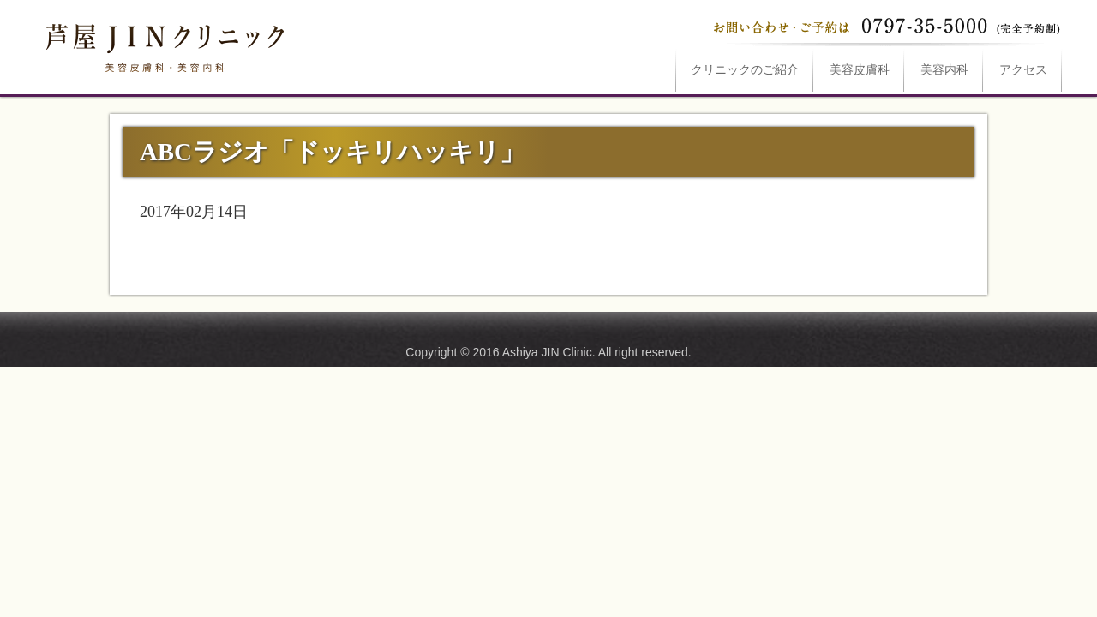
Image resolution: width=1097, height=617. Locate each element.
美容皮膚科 (860, 69)
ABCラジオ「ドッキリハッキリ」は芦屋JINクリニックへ (162, 44)
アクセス (1023, 69)
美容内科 (944, 69)
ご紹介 (745, 69)
